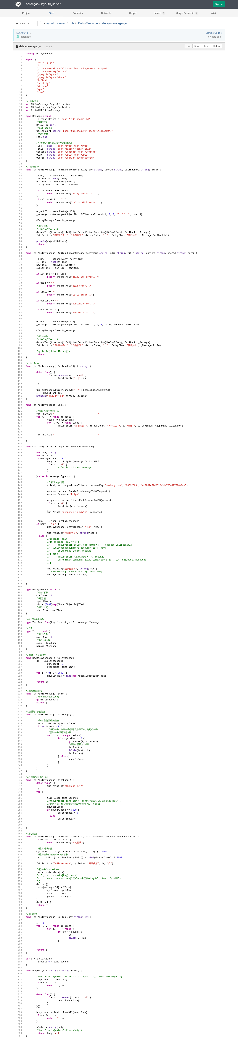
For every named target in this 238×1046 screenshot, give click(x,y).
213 (18, 685)
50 (18, 199)
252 (18, 801)
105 (18, 363)
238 (18, 759)
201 (18, 649)
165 (18, 542)
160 (18, 527)
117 (18, 399)
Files (51, 13)
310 (18, 973)
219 (18, 702)
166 (18, 545)
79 (18, 286)
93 (18, 327)
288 (18, 908)
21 (18, 113)
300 (18, 944)
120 (18, 408)
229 (18, 732)
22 (18, 116)
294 (18, 926)
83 (18, 297)
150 (18, 497)
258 (18, 818)
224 (18, 717)
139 (18, 464)
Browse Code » (214, 32)
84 (18, 300)
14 (18, 92)
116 (18, 396)
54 (18, 211)
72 (18, 265)
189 (18, 613)
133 (18, 446)
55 (18, 214)
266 (18, 842)
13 (18, 89)
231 (18, 738)
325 (18, 1018)
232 (18, 741)
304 (18, 955)
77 (18, 280)
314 (18, 985)
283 (18, 893)
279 (18, 881)
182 (18, 592)
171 (18, 559)
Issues (159, 13)
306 (18, 961)
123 (18, 417)
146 (18, 485)
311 (18, 976)
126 (18, 425)
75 (18, 274)
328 (18, 1027)
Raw (196, 46)
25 (18, 125)
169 (18, 553)
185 (18, 601)
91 (18, 321)
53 (18, 208)
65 (18, 244)
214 (18, 687)
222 (18, 711)
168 (18, 551)
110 (18, 378)
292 (18, 920)
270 (18, 854)
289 (18, 911)
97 (18, 339)
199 (18, 643)
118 (18, 402)
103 (18, 357)
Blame (206, 46)
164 (18, 539)
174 (18, 568)
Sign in (219, 4)
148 (18, 491)
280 (18, 884)
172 (18, 562)
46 (18, 187)
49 (18, 196)
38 (18, 163)
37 (18, 160)
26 (18, 128)
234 (18, 747)
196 (18, 634)
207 (18, 667)
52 (18, 205)
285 (18, 899)
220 (18, 705)
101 (18, 351)
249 (18, 792)
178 (18, 580)
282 (18, 890)
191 (18, 619)
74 (18, 271)
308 (18, 967)
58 (18, 223)
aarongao (32, 4)
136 (18, 455)
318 (18, 997)
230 (18, 735)
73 (18, 268)
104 (18, 360)
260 (18, 824)
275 (18, 869)
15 (18, 95)
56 (18, 217)
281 (18, 887)
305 (18, 958)
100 (18, 348)
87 (18, 309)
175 (18, 571)
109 (18, 375)
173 (18, 565)
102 (18, 354)
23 (18, 119)
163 (18, 536)
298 (18, 938)
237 (18, 756)
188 (18, 610)
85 (18, 303)
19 (18, 107)
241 (18, 768)
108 (18, 372)
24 (18, 122)
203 (18, 655)
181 (18, 589)
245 (18, 780)
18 (18, 104)
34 (18, 152)
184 (18, 598)
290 (18, 914)
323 (18, 1012)
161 (18, 530)
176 (18, 574)
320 (18, 1003)
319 (18, 1000)
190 (18, 616)
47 (18, 190)
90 (18, 318)
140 (18, 467)
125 (18, 422)
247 (18, 786)
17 (18, 101)
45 (18, 184)
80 (18, 289)
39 (18, 166)
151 (18, 500)
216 (18, 693)
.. (30, 32)
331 (18, 1036)
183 (18, 595)
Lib (72, 23)
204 (18, 658)
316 (18, 991)
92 (18, 324)
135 (18, 452)
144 (18, 479)
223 (18, 714)
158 (18, 521)
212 (18, 682)
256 (18, 813)
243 (18, 774)
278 (18, 878)
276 (18, 872)
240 (18, 765)
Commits (78, 13)
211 (18, 679)
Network (106, 13)
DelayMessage (88, 23)
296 (18, 932)
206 (18, 664)
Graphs (133, 13)
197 (18, 637)
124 (18, 420)
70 (18, 259)
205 (18, 661)
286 (18, 902)
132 (18, 443)
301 (18, 947)
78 (18, 283)
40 (18, 169)
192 (18, 622)
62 (18, 235)
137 (18, 458)
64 (18, 241)
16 (18, 98)
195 (18, 631)
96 (18, 336)
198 (18, 640)
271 (18, 857)
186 (18, 604)
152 (18, 503)
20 (18, 110)
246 (18, 783)
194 (18, 628)
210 (18, 676)
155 (18, 512)
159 (18, 524)
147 (18, 488)
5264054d (22, 33)
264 (18, 836)
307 (18, 964)
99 (18, 345)
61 (18, 232)
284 (18, 896)
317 (18, 994)
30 (18, 140)
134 (18, 449)
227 (18, 726)
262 (18, 830)
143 (18, 476)
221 (18, 708)
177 (18, 577)
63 (18, 238)
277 (18, 875)
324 (18, 1015)
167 (18, 548)
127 (18, 428)
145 (18, 482)
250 (18, 795)
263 (18, 833)
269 (18, 851)
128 (18, 431)
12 (18, 86)
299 (18, 941)
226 (18, 723)
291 (18, 917)
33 (18, 149)
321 (18, 1006)
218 (18, 699)
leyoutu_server (55, 23)
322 (18, 1009)
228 (18, 729)
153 (18, 506)
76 (18, 277)
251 (18, 798)
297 (18, 935)
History (216, 46)
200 (18, 646)
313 (18, 982)
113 (18, 387)
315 (18, 988)
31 (18, 143)
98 (18, 342)
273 (18, 863)
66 (18, 247)
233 (18, 744)
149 (18, 494)
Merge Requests (187, 13)
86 (18, 306)
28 (18, 134)
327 (18, 1024)
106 (18, 366)
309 (18, 970)
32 (18, 146)
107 (18, 369)
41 (18, 172)
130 (18, 437)
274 (18, 866)
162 (18, 533)
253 (18, 804)
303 (18, 952)
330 (18, 1033)
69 (18, 256)
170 (18, 556)
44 (18, 181)
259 (18, 821)
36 (18, 157)
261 (18, 827)
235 (18, 750)
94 (18, 330)
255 (18, 810)
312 (18, 979)
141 (18, 470)
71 (18, 262)
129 (18, 434)
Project (26, 13)
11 (18, 83)
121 (18, 411)
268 (18, 848)
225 (18, 720)
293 (18, 923)
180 (18, 586)
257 (18, 816)
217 (18, 696)
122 (18, 414)
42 (18, 175)
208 (18, 670)
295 (18, 929)
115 (18, 393)
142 (18, 473)
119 (18, 405)
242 (18, 771)
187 (18, 607)
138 (18, 461)
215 (18, 690)
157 (18, 518)
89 (18, 315)
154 (18, 509)
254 (18, 807)
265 (18, 839)
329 (18, 1030)
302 (18, 949)
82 (18, 294)
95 (18, 333)
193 (18, 625)
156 (18, 515)
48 (18, 193)
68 (18, 253)
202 (18, 652)
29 (18, 137)
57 (18, 220)
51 (18, 202)
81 (18, 291)
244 (18, 777)
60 (18, 229)
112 (18, 384)
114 (18, 390)
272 (18, 860)
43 (18, 178)
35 (18, 155)
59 (18, 226)
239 (18, 762)
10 (18, 80)
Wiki (213, 13)
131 (18, 440)
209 (18, 673)
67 (18, 250)
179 (18, 583)
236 (18, 753)
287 (18, 905)
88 (18, 312)
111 (18, 381)
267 (18, 845)
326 (18, 1021)
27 (18, 131)
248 (18, 789)
